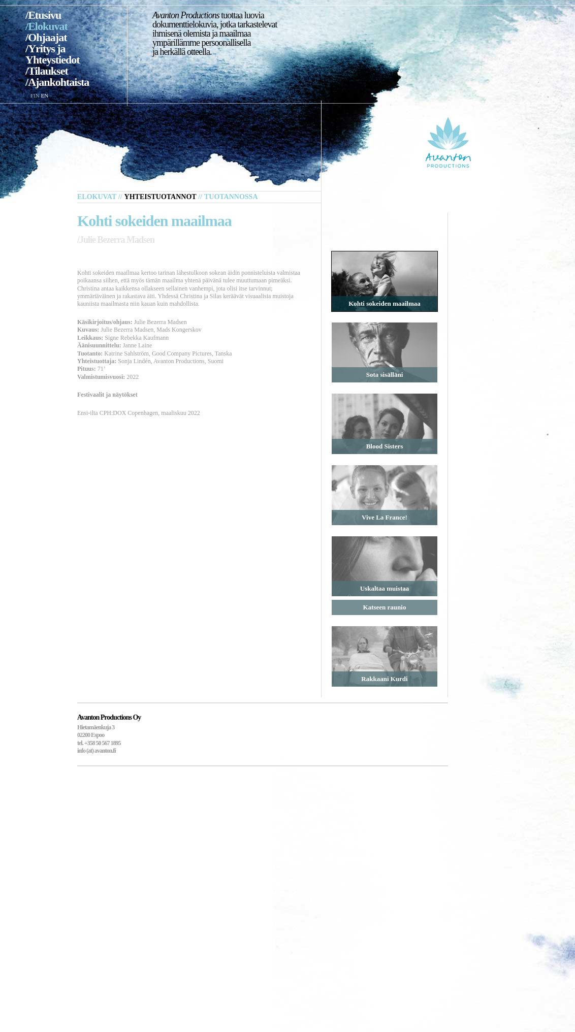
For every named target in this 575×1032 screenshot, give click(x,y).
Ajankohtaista (58, 82)
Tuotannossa (231, 197)
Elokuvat (48, 26)
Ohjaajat (47, 37)
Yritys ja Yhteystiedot (52, 54)
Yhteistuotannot (160, 197)
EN (44, 95)
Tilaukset (48, 70)
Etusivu (44, 15)
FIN (35, 95)
